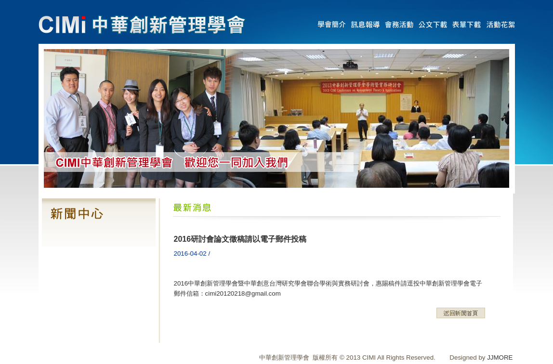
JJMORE (500, 357)
